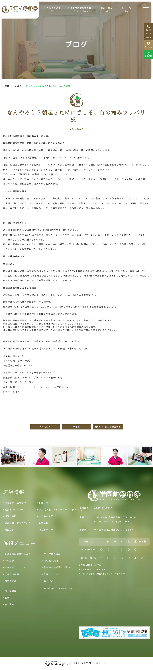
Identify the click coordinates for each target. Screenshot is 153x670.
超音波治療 (11, 581)
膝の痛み (9, 604)
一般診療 (9, 560)
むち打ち (48, 581)
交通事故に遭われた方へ (81, 9)
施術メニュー (51, 574)
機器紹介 (9, 530)
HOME (7, 85)
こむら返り (45, 426)
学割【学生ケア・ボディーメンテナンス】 (61, 509)
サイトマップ (46, 530)
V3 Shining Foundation (58, 587)
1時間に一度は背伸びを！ (108, 426)
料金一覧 (126, 9)
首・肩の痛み (12, 590)
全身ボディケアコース (16, 567)
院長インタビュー (14, 509)
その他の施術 (51, 560)
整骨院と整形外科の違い (57, 567)
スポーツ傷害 (12, 574)
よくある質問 (46, 516)
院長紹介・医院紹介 (15, 502)
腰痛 (7, 597)
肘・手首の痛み (52, 553)
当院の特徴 (11, 516)
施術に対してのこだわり (18, 523)
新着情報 (44, 523)
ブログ (18, 85)
